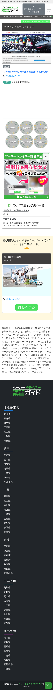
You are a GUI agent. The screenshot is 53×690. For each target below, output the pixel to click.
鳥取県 (7, 587)
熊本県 (7, 650)
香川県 (7, 614)
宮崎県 (7, 659)
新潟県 (7, 496)
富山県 (7, 500)
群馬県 (7, 464)
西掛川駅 (27, 223)
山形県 (7, 436)
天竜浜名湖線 (9, 219)
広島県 (7, 600)
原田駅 (33, 225)
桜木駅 (35, 223)
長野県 (7, 518)
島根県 (7, 591)
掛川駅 (5, 213)
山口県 (7, 605)
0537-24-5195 (13, 76)
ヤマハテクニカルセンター (19, 26)
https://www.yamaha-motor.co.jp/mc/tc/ (27, 71)
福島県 (7, 440)
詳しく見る (26, 307)
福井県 (7, 509)
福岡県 (7, 637)
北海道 (7, 413)
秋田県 (7, 431)
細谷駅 (19, 225)
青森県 (7, 418)
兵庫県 (7, 564)
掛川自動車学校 (13, 257)
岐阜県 (7, 523)
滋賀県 (7, 550)
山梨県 (7, 514)
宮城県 (7, 427)
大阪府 (7, 559)
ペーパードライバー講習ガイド (13, 16)
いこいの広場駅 (9, 225)
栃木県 (7, 459)
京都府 (7, 555)
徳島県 (7, 609)
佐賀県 (7, 642)
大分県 (7, 655)
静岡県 (27, 16)
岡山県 (7, 596)
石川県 (7, 505)
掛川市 (6, 66)
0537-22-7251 (13, 298)
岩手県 (7, 422)
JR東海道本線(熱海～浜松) (16, 210)
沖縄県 (7, 668)
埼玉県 (7, 468)
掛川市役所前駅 (16, 223)
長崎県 (7, 646)
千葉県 (7, 472)
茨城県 (7, 455)
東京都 (7, 477)
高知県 (7, 623)
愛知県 (7, 531)
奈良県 (7, 568)
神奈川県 (8, 481)
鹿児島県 (8, 664)
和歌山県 (8, 573)
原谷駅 (26, 225)
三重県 (7, 546)
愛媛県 (7, 618)
